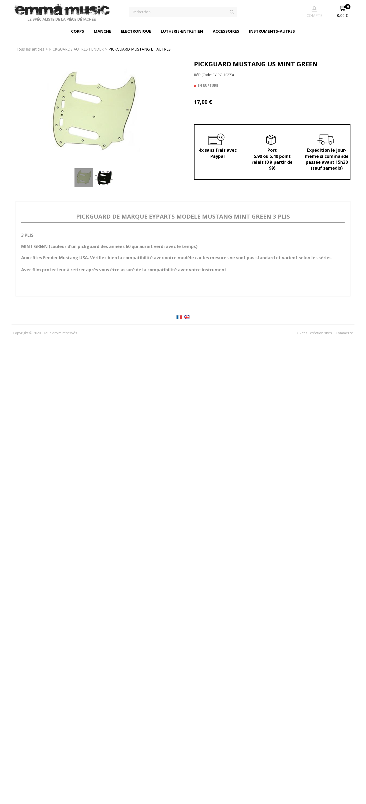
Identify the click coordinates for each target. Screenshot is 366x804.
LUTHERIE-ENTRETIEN (182, 31)
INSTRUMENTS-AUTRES (272, 31)
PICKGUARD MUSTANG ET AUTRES (140, 49)
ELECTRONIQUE (136, 31)
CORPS (77, 31)
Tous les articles (30, 49)
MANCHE (102, 31)
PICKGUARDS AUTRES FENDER (76, 49)
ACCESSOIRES (226, 31)
